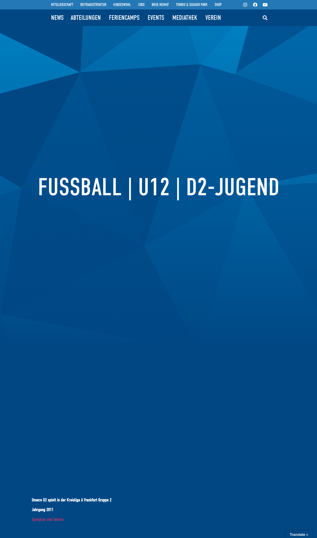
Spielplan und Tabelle (48, 519)
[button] (265, 17)
